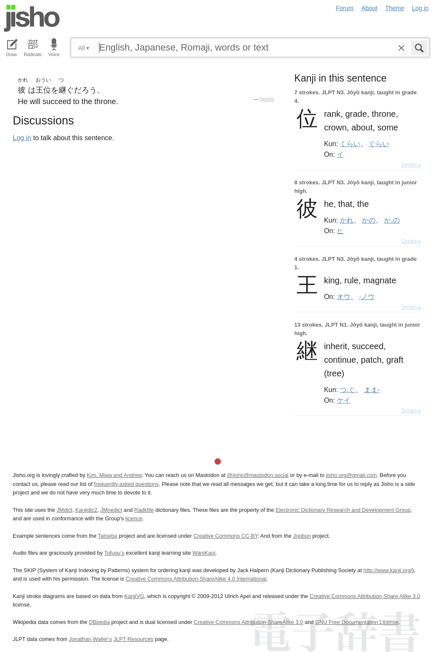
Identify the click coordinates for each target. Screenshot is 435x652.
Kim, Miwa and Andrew (114, 475)
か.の (391, 220)
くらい (350, 143)
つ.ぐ (347, 389)
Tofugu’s (114, 553)
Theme (394, 8)
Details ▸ (411, 165)
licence (133, 518)
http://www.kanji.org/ (388, 570)
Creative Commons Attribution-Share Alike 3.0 (365, 596)
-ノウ (367, 296)
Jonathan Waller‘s (90, 639)
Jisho (32, 18)
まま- (372, 389)
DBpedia (99, 622)
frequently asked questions (126, 484)
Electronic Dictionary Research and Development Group (343, 510)
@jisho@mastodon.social (257, 475)
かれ (346, 220)
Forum (345, 8)
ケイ (343, 400)
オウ (343, 296)
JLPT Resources (133, 639)
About (370, 8)
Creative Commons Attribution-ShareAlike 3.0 (248, 622)
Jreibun (302, 536)
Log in (420, 8)
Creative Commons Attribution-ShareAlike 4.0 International (196, 579)
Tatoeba (266, 99)
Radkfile (144, 510)
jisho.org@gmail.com (351, 475)
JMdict (64, 510)
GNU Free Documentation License (356, 622)
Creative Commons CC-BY (225, 536)
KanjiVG (134, 596)
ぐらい (379, 143)
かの (369, 220)
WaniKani (203, 553)
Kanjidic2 (86, 510)
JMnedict (111, 510)
